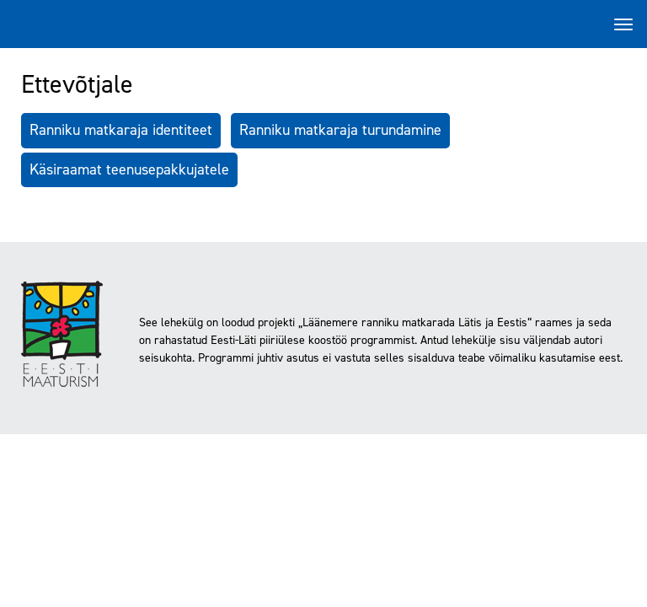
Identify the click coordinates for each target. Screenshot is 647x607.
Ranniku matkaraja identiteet (120, 130)
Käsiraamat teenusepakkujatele (129, 169)
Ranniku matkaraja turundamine (340, 130)
